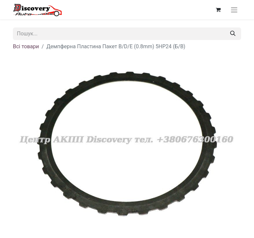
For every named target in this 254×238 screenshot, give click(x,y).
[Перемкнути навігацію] (234, 10)
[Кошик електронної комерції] (218, 9)
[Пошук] (233, 33)
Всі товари (26, 46)
